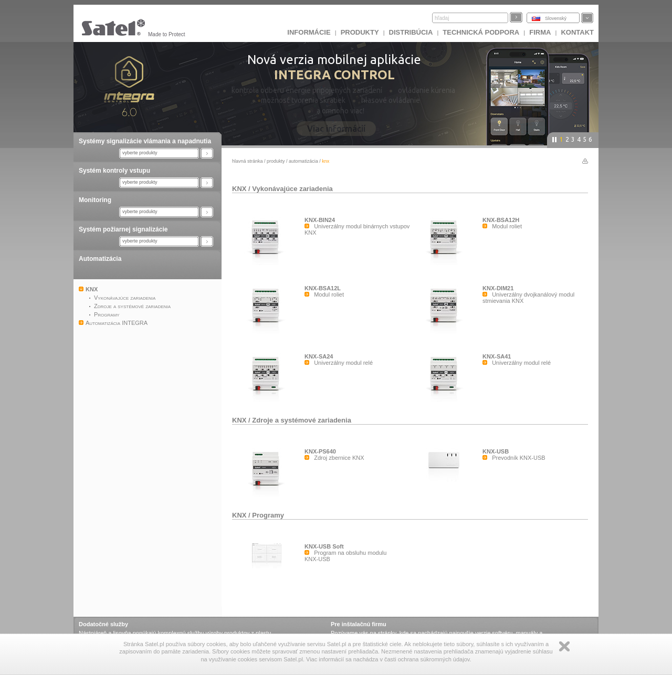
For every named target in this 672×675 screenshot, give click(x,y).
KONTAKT (577, 32)
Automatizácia (100, 258)
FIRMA (540, 32)
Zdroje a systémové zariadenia (301, 420)
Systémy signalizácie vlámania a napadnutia (145, 141)
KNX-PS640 (320, 451)
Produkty (360, 32)
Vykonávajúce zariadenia (292, 189)
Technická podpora (481, 32)
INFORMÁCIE (308, 32)
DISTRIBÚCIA (411, 32)
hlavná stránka (247, 161)
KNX (239, 189)
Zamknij (564, 646)
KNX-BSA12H (500, 220)
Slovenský (555, 18)
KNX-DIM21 (497, 288)
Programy (268, 515)
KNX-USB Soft (324, 546)
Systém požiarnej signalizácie (123, 229)
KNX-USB (495, 451)
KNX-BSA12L (322, 288)
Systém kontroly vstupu (114, 170)
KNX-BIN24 (319, 220)
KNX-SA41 (496, 356)
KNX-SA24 (318, 356)
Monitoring (95, 200)
